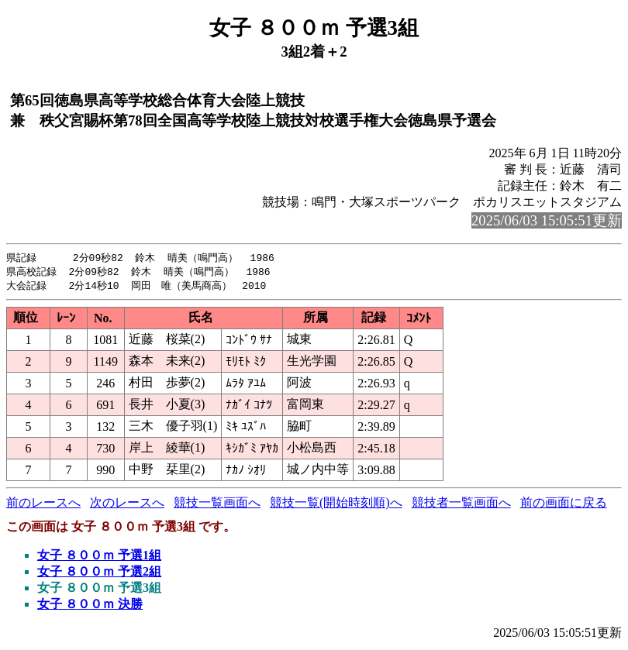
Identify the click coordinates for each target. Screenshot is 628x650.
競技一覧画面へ (217, 504)
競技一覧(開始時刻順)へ (336, 504)
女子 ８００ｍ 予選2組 (99, 573)
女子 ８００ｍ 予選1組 (99, 557)
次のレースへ (127, 504)
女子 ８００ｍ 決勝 (90, 606)
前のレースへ (43, 504)
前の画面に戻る (563, 504)
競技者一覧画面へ (461, 504)
